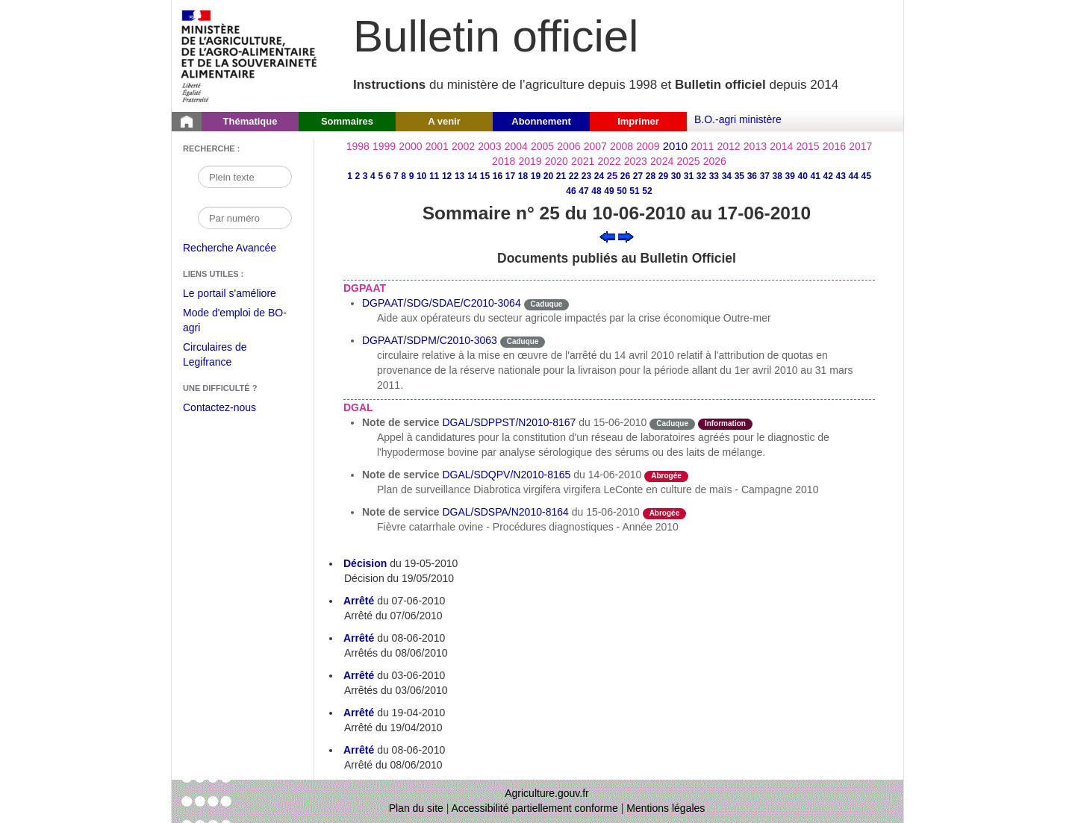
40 (803, 176)
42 (828, 176)
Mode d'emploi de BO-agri (235, 322)
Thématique (250, 121)
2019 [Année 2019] (529, 161)
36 (752, 176)
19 (535, 176)
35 (739, 176)
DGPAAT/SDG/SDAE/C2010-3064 (441, 303)
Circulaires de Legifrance (226, 356)
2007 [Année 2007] (595, 146)
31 (689, 176)
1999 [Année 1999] (384, 146)
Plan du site (416, 808)
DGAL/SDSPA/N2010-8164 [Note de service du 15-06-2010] (505, 512)
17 (510, 176)
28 (650, 176)
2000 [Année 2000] (410, 146)
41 (815, 176)
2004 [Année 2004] (516, 146)
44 (854, 176)
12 (447, 176)
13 (459, 176)
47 (583, 191)
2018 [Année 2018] (503, 161)
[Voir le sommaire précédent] (607, 236)
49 (609, 191)
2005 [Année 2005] (542, 146)
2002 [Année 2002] (463, 146)
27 (638, 176)
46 (571, 191)
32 (701, 176)
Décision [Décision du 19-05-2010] (365, 563)
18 (523, 176)
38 (777, 176)
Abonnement (540, 121)
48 (596, 191)
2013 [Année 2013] (755, 146)
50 (621, 191)
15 (485, 176)
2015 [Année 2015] (807, 146)
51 (634, 191)
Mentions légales (665, 808)
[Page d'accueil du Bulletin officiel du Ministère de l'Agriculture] (187, 121)
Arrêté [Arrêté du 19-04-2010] (358, 713)
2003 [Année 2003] (489, 146)
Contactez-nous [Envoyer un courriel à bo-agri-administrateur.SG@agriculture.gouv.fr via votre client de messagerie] (219, 407)
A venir (444, 121)
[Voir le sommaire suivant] (626, 236)
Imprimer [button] (638, 121)
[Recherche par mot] (245, 177)
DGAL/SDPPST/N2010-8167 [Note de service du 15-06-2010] (509, 422)
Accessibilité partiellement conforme (535, 808)
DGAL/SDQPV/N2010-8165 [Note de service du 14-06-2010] (506, 475)
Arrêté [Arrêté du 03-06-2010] (358, 675)
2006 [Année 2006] (568, 146)
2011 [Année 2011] (702, 146)
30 (676, 176)
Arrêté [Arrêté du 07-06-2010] (358, 601)
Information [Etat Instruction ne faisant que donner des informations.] (725, 423)
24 (599, 176)
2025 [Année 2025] (687, 161)
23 (586, 176)
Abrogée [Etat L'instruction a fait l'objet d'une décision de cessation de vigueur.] (666, 476)
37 (765, 176)
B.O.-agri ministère (738, 119)
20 (548, 176)
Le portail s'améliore (241, 294)
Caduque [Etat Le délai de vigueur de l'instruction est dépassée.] (547, 304)
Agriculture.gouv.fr (547, 793)
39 (790, 176)
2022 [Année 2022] (608, 161)
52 (647, 191)
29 (663, 176)
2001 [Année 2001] (437, 146)
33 (714, 176)
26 (625, 176)
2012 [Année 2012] (729, 146)
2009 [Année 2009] (647, 146)
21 (561, 176)
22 (574, 176)
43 (841, 176)
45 (866, 176)
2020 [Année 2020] (556, 161)
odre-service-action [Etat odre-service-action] (735, 475)
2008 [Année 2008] (621, 146)
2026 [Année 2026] (714, 161)
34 (727, 176)
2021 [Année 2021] (582, 161)
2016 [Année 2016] (834, 146)
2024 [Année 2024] (661, 161)
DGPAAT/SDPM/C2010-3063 (429, 340)
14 (472, 176)
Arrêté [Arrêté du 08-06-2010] (358, 638)
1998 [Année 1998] (358, 146)
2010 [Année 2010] (675, 146)
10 (421, 176)
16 (497, 176)
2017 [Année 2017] (860, 146)
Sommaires (347, 121)
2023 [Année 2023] (635, 161)
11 (434, 176)
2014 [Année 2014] (781, 146)
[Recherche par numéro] (245, 218)
